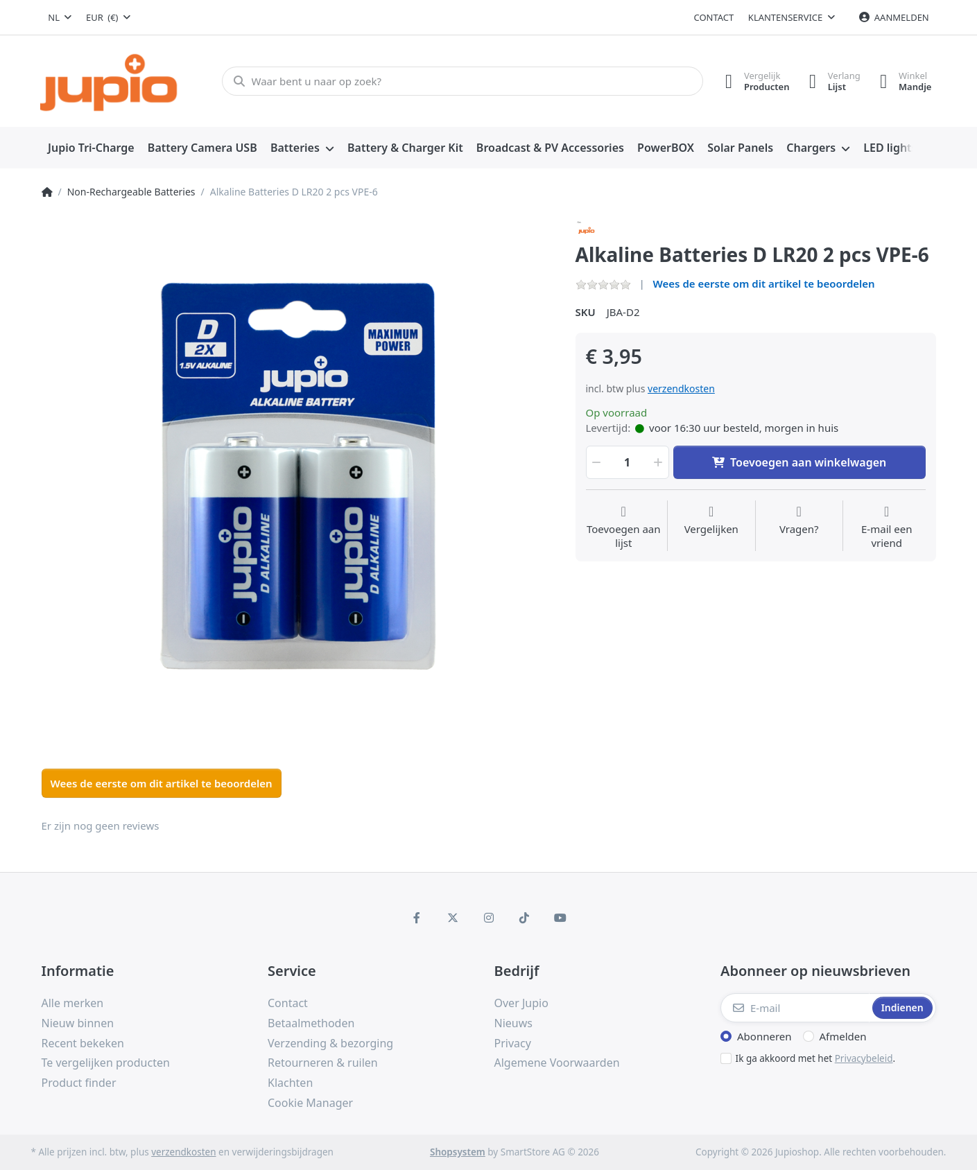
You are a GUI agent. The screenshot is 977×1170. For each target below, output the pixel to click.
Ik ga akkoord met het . (816, 1058)
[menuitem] (91, 148)
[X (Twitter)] (453, 917)
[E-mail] (795, 1007)
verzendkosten (681, 388)
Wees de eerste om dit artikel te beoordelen (764, 283)
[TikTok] (524, 917)
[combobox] (60, 17)
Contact (714, 17)
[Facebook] (417, 917)
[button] (596, 462)
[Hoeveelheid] (627, 462)
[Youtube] (560, 917)
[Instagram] (489, 917)
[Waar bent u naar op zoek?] (461, 81)
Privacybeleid (864, 1058)
